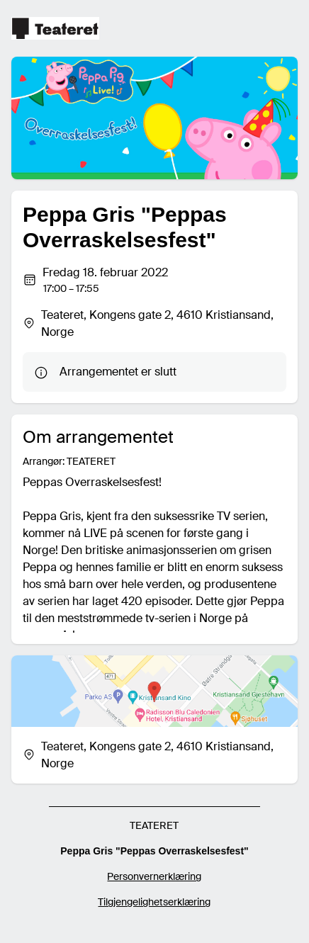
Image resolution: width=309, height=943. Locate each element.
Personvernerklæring (154, 876)
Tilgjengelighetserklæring (154, 902)
